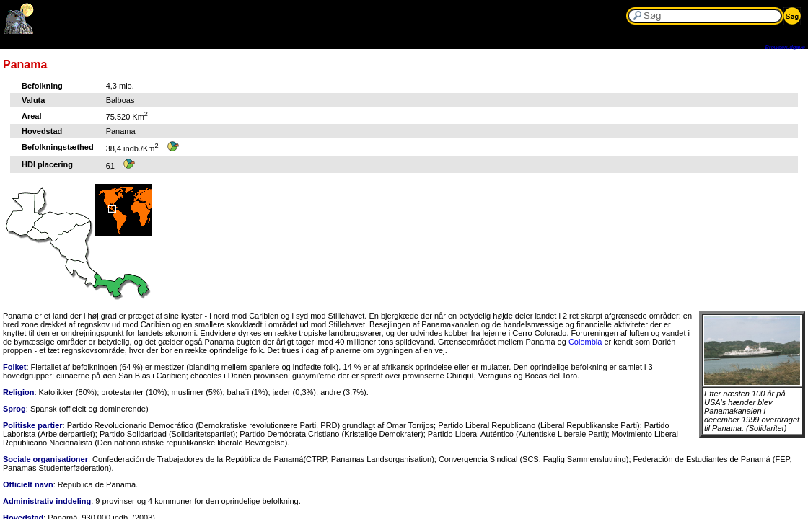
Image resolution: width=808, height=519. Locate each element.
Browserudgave (785, 47)
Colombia (585, 341)
